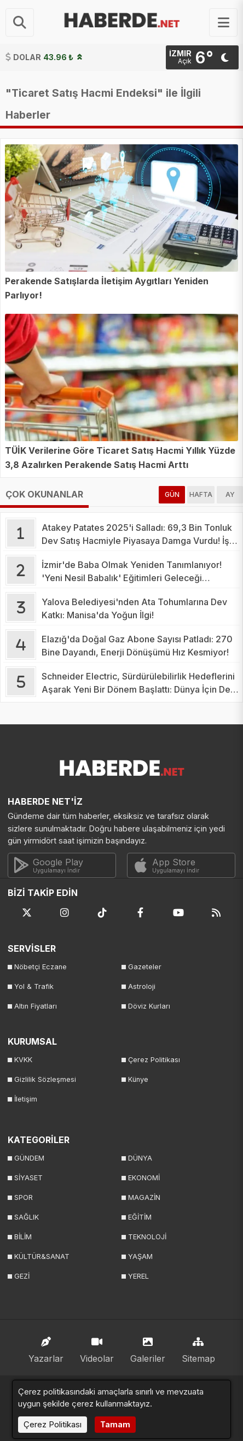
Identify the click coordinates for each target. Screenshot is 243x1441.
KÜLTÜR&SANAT (42, 1256)
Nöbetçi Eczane (40, 967)
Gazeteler (144, 967)
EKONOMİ (144, 1178)
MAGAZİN (144, 1197)
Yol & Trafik (34, 986)
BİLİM (23, 1237)
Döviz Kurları (149, 1006)
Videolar (97, 1347)
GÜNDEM (29, 1158)
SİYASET (28, 1178)
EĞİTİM (140, 1217)
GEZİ (22, 1276)
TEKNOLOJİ (147, 1237)
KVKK (23, 1060)
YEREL (138, 1276)
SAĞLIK (26, 1217)
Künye (138, 1079)
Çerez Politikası (154, 1060)
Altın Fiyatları (35, 1006)
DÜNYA (140, 1158)
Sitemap (198, 1347)
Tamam (115, 1424)
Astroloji (141, 986)
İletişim (25, 1099)
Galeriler (147, 1347)
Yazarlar (45, 1347)
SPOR (23, 1197)
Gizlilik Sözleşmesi (45, 1079)
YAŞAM (140, 1256)
